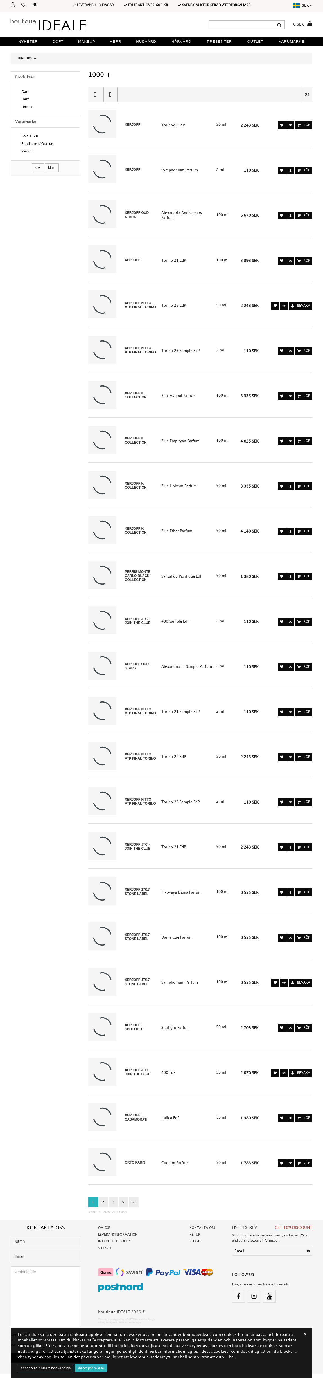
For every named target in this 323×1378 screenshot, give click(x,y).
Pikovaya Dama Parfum (181, 895)
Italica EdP (170, 1121)
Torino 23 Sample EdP (180, 351)
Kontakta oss (202, 1231)
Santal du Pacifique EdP (181, 578)
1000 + (31, 58)
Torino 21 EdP (173, 261)
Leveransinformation (118, 1238)
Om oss (104, 1231)
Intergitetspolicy (114, 1245)
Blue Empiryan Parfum (180, 442)
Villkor (105, 1252)
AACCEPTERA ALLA (91, 1368)
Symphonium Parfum (179, 170)
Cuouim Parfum (175, 1167)
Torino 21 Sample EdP (180, 714)
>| (133, 1206)
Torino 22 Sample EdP (180, 804)
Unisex (27, 107)
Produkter (24, 77)
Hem (21, 58)
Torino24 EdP (173, 125)
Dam (25, 92)
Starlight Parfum (175, 1031)
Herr (25, 100)
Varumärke (25, 122)
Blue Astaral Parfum (178, 397)
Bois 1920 (30, 137)
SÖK (38, 167)
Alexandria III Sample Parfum (186, 668)
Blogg (195, 1245)
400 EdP (168, 1076)
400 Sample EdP (175, 623)
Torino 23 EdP (173, 306)
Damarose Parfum (177, 940)
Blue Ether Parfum (176, 533)
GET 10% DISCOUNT (293, 1231)
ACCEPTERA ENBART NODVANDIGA (46, 1368)
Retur (194, 1238)
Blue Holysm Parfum (179, 487)
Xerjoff (27, 152)
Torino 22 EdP (173, 759)
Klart (52, 167)
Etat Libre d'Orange (37, 144)
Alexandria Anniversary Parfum (181, 216)
